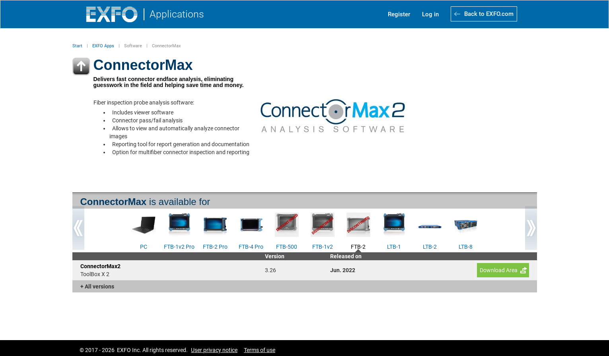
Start (77, 45)
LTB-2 (430, 246)
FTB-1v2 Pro (179, 246)
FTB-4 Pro (251, 246)
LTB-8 (466, 246)
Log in (430, 14)
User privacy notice (214, 350)
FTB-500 (286, 246)
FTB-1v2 (322, 246)
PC (143, 246)
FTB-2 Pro (215, 246)
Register (399, 14)
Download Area (499, 270)
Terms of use (259, 350)
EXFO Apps (103, 45)
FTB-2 (358, 246)
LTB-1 (394, 246)
